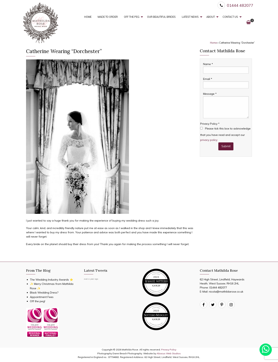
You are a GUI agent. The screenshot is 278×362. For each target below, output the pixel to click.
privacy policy (208, 140)
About (210, 16)
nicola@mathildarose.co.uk (226, 291)
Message (210, 94)
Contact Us (230, 16)
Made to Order (108, 16)
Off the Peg (131, 16)
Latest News (190, 16)
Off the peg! (37, 301)
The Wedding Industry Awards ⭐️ (51, 279)
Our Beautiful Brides (161, 16)
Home (88, 16)
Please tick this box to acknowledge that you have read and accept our (225, 134)
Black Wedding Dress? (44, 292)
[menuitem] (88, 17)
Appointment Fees (41, 297)
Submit (226, 146)
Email (207, 79)
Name (208, 64)
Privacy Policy (210, 123)
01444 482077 (218, 287)
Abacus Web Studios (169, 353)
